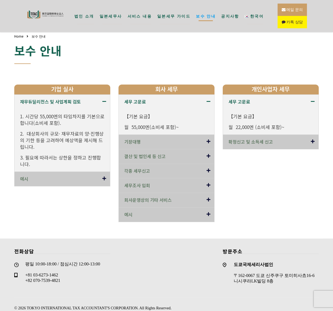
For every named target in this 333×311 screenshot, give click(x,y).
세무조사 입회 (137, 178)
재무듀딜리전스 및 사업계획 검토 (50, 94)
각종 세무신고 (137, 163)
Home (18, 28)
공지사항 (230, 12)
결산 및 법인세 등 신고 (145, 148)
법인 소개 (84, 12)
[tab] (62, 94)
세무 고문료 (135, 94)
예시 (24, 171)
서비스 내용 (140, 12)
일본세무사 (111, 12)
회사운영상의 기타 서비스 (148, 192)
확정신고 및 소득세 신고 (250, 134)
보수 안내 (206, 12)
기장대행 (132, 134)
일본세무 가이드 (173, 12)
